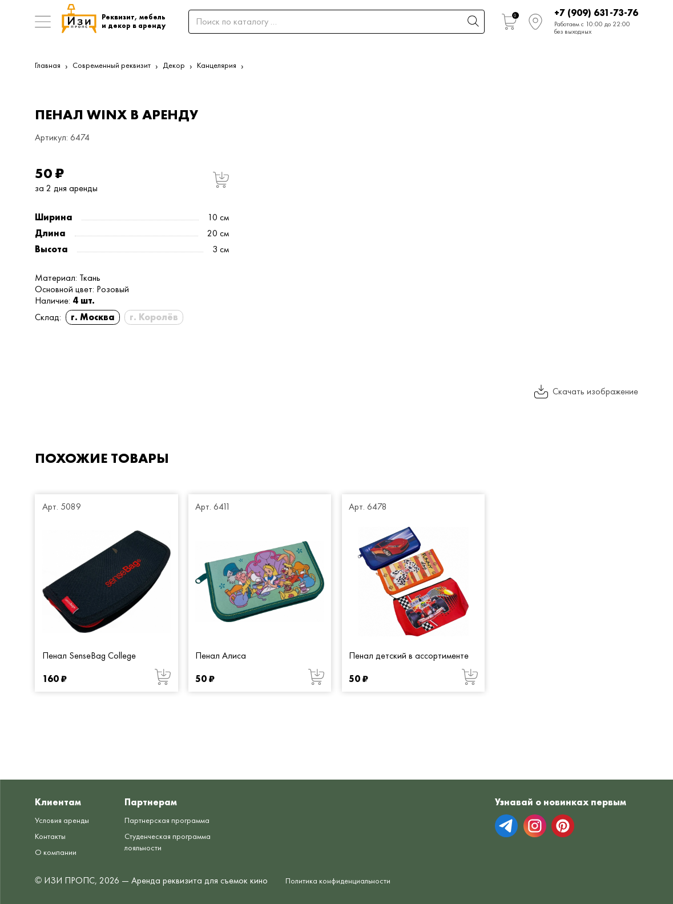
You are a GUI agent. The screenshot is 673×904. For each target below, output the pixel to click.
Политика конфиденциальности (346, 881)
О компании (58, 834)
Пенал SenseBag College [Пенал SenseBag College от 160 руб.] (89, 655)
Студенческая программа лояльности (158, 840)
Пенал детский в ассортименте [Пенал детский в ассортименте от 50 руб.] (409, 655)
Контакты (53, 818)
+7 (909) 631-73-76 (596, 13)
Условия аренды (65, 802)
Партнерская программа (157, 807)
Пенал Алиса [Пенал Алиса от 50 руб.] (220, 655)
